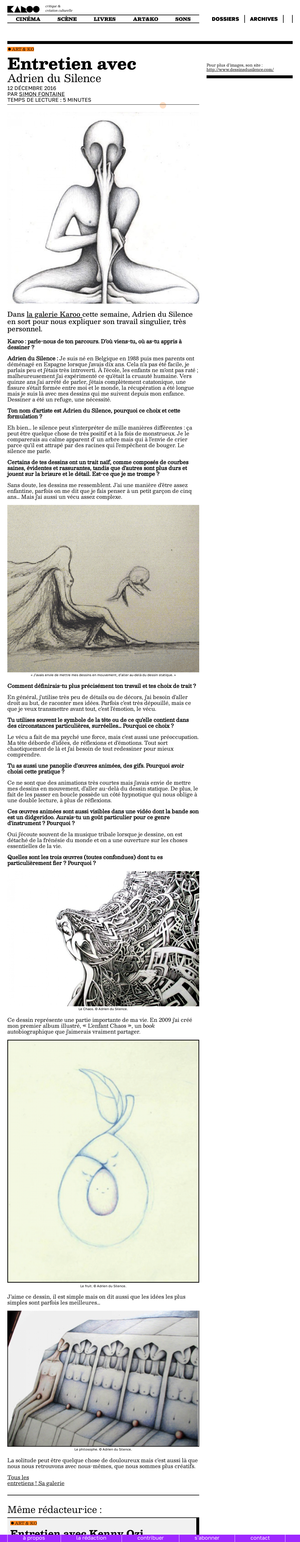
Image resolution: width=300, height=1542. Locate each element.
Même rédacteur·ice (52, 1509)
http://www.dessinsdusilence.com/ (240, 69)
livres (105, 19)
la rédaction (91, 1537)
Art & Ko (23, 49)
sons (183, 19)
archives (264, 19)
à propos (34, 1537)
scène (67, 19)
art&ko (145, 19)
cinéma (28, 19)
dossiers (225, 19)
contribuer (150, 1537)
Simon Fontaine (42, 94)
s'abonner (207, 1537)
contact (260, 1537)
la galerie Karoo (54, 314)
